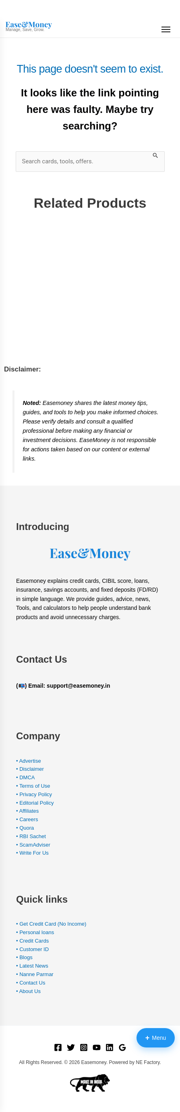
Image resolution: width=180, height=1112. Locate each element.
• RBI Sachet (31, 836)
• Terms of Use (33, 786)
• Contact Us (30, 983)
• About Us (28, 991)
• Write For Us (32, 853)
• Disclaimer (30, 769)
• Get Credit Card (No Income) (51, 924)
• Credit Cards (32, 941)
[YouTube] (97, 1047)
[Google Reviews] (122, 1047)
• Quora (25, 828)
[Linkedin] (110, 1047)
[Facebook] (58, 1047)
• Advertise (28, 761)
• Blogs (24, 957)
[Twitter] (71, 1047)
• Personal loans (35, 932)
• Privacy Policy (34, 794)
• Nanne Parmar (35, 974)
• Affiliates (27, 811)
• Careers (27, 819)
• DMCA (25, 777)
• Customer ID (32, 949)
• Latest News (32, 966)
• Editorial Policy (35, 803)
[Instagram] (84, 1047)
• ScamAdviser (33, 845)
